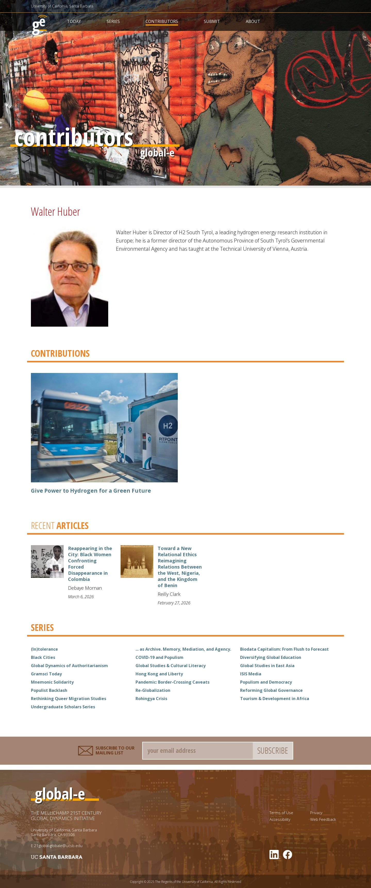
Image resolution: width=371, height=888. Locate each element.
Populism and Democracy (266, 682)
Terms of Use (281, 812)
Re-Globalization (153, 690)
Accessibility (279, 819)
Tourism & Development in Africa (274, 698)
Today (74, 21)
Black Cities (43, 657)
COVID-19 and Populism (159, 657)
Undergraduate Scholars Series (63, 707)
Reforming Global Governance (271, 690)
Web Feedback (323, 819)
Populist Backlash (49, 690)
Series (113, 21)
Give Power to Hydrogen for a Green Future (91, 490)
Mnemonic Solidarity (52, 682)
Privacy (316, 812)
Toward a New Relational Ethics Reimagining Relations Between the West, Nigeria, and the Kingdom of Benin (180, 566)
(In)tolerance (44, 649)
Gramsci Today (46, 674)
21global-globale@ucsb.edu (58, 845)
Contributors (162, 21)
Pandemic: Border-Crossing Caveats (172, 682)
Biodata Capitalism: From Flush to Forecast (284, 649)
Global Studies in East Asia (267, 665)
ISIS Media (250, 674)
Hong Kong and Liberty (159, 674)
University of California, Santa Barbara (62, 6)
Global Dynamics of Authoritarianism (69, 665)
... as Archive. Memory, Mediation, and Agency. (183, 649)
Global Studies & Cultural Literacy (171, 665)
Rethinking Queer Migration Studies (68, 698)
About (253, 21)
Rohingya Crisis (151, 698)
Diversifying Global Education (270, 657)
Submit (212, 21)
